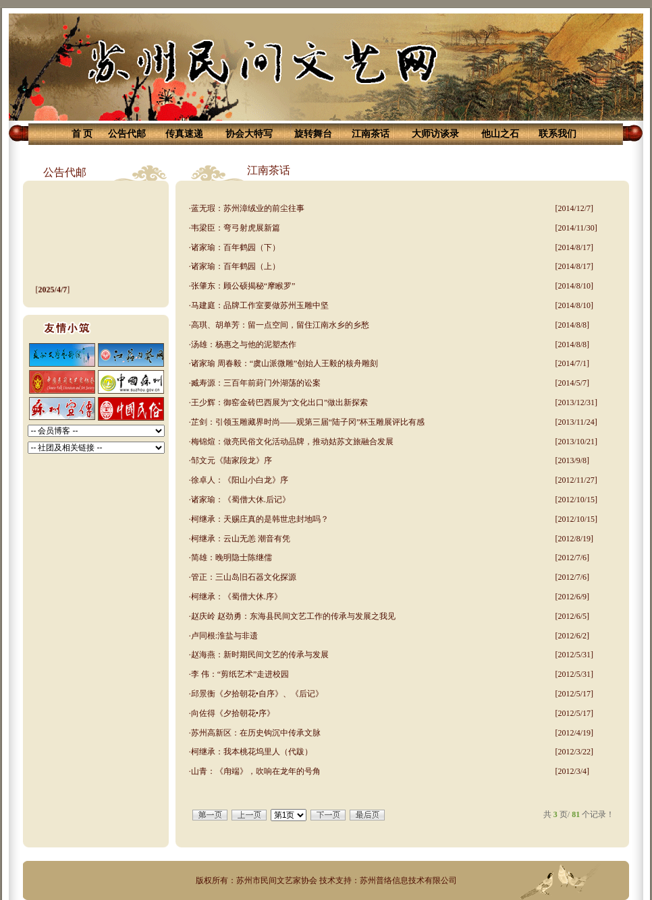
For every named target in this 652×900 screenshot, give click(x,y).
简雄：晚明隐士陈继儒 (231, 557)
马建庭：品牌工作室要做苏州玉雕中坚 (260, 305)
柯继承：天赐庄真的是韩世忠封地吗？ (260, 519)
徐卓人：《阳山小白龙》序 (239, 480)
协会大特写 (249, 134)
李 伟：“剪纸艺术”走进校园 (240, 674)
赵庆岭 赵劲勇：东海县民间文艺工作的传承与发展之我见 (293, 616)
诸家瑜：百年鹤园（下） (235, 247)
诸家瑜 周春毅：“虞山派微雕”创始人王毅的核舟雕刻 (285, 363)
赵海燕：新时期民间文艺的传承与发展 (260, 654)
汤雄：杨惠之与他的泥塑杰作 (243, 344)
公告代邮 (127, 134)
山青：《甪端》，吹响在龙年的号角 (256, 771)
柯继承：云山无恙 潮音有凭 (240, 538)
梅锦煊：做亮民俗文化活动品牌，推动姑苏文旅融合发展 (292, 441)
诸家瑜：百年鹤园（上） (235, 266)
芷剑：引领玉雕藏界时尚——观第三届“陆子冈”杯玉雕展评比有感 (308, 422)
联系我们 (557, 134)
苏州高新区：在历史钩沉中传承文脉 (256, 733)
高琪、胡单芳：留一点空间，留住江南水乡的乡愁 (280, 325)
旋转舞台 (313, 134)
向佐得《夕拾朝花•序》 (233, 713)
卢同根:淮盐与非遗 (224, 635)
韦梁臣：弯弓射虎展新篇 (235, 228)
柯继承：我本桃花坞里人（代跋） (252, 751)
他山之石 (500, 134)
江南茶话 (370, 134)
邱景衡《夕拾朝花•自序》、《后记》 (257, 693)
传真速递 (184, 134)
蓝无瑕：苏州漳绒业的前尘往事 (247, 208)
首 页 (82, 134)
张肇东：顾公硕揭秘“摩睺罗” (243, 286)
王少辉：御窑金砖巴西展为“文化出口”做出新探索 (280, 402)
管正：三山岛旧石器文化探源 (243, 577)
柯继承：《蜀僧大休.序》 (236, 596)
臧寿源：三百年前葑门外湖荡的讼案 (256, 383)
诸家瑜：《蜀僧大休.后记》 (240, 499)
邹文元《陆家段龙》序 (231, 460)
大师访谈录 (435, 134)
